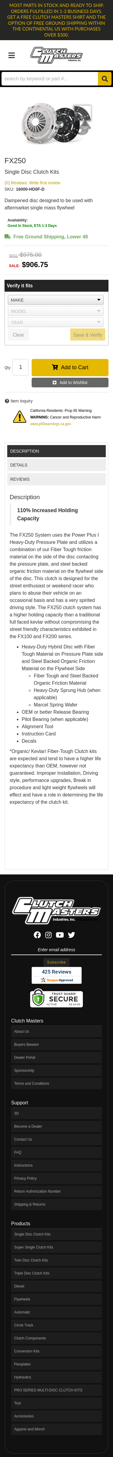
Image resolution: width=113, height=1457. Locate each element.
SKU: (9, 189)
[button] (56, 79)
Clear (18, 335)
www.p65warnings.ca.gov (50, 424)
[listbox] (56, 300)
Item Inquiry (22, 401)
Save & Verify (87, 335)
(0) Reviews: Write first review (32, 182)
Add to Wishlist (73, 382)
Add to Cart (74, 367)
